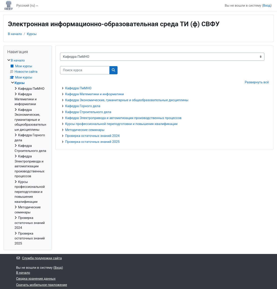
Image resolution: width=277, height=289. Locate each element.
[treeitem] (27, 152)
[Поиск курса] (85, 70)
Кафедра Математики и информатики (94, 94)
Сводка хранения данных (36, 279)
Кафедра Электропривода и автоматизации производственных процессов (123, 118)
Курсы (32, 34)
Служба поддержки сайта (39, 258)
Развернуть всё (257, 82)
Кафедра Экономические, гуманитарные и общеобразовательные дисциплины (126, 100)
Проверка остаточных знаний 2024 (92, 136)
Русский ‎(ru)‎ (25, 5)
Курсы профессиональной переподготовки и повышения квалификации (121, 124)
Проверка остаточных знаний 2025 (92, 142)
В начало (15, 34)
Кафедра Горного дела (82, 106)
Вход (267, 5)
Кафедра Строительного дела (88, 112)
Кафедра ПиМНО (78, 88)
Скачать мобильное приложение (41, 285)
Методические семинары (84, 130)
